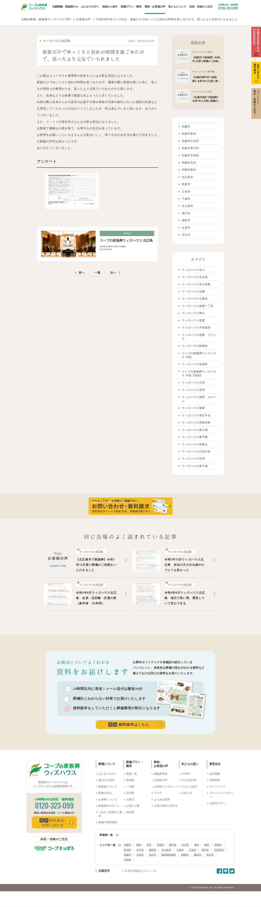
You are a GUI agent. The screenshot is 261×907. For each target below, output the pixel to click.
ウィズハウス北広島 (57, 40)
